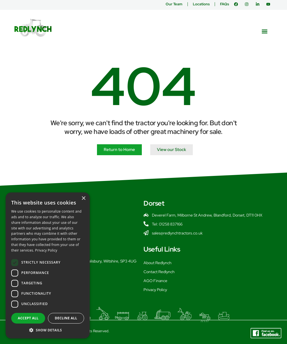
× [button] (83, 198)
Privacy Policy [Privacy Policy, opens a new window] (46, 250)
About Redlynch (158, 262)
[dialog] (48, 265)
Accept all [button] (28, 318)
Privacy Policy (155, 289)
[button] (264, 31)
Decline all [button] (66, 318)
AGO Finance (155, 280)
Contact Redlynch (159, 271)
